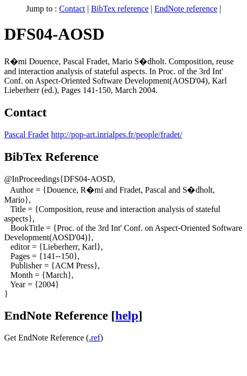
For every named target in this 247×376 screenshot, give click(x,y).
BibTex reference (119, 8)
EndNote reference (186, 8)
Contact (72, 8)
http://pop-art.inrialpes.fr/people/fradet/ (116, 134)
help (126, 315)
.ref (94, 337)
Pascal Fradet (26, 134)
